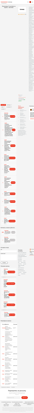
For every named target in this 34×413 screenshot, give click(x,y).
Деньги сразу (23, 262)
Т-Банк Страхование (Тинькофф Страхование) (22, 256)
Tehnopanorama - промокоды (5, 387)
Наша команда (6, 404)
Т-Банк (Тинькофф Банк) (22, 252)
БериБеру (24, 272)
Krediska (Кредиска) (21, 270)
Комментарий (3, 253)
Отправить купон (17, 404)
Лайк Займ (20, 259)
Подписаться (25, 397)
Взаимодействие (21, 269)
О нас (6, 403)
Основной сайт (3, 3)
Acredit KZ (19, 272)
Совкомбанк (23, 273)
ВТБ (18, 262)
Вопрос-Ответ (6, 405)
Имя (1, 249)
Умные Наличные (21, 267)
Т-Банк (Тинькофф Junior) (21, 266)
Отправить (4, 262)
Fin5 (18, 273)
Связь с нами (17, 403)
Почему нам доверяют (17, 405)
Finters (19, 275)
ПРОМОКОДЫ (6, 2)
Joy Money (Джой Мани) (22, 254)
